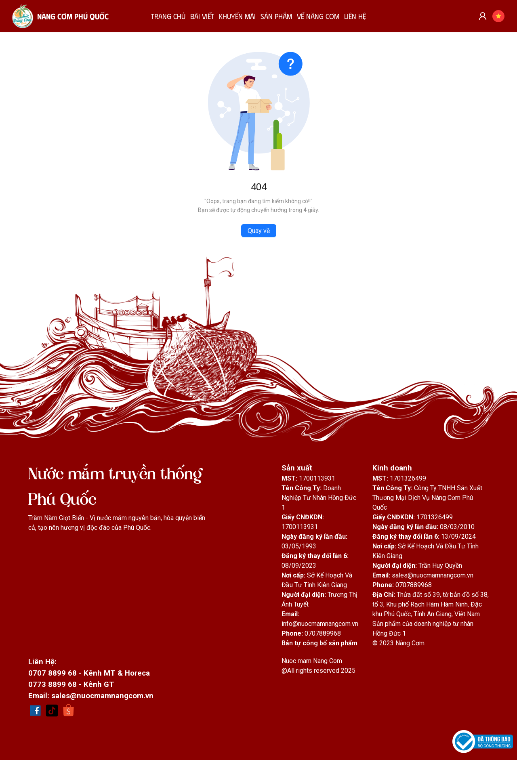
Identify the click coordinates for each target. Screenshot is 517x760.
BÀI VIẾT (202, 16)
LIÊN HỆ (355, 16)
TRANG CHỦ (168, 16)
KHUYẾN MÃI (237, 16)
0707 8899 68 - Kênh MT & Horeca (89, 673)
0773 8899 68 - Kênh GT (71, 684)
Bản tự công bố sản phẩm (319, 643)
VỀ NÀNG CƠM (318, 16)
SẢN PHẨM (276, 16)
